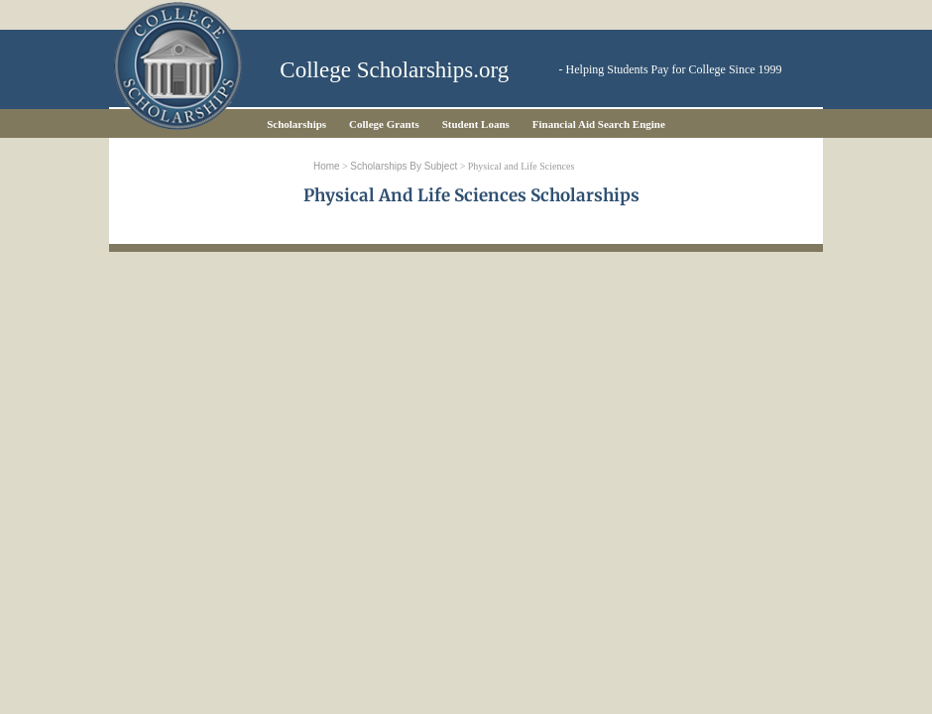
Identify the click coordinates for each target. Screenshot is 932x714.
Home (326, 166)
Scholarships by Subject (403, 166)
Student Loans (476, 124)
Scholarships (296, 124)
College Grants (384, 124)
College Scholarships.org (394, 69)
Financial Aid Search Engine (598, 124)
